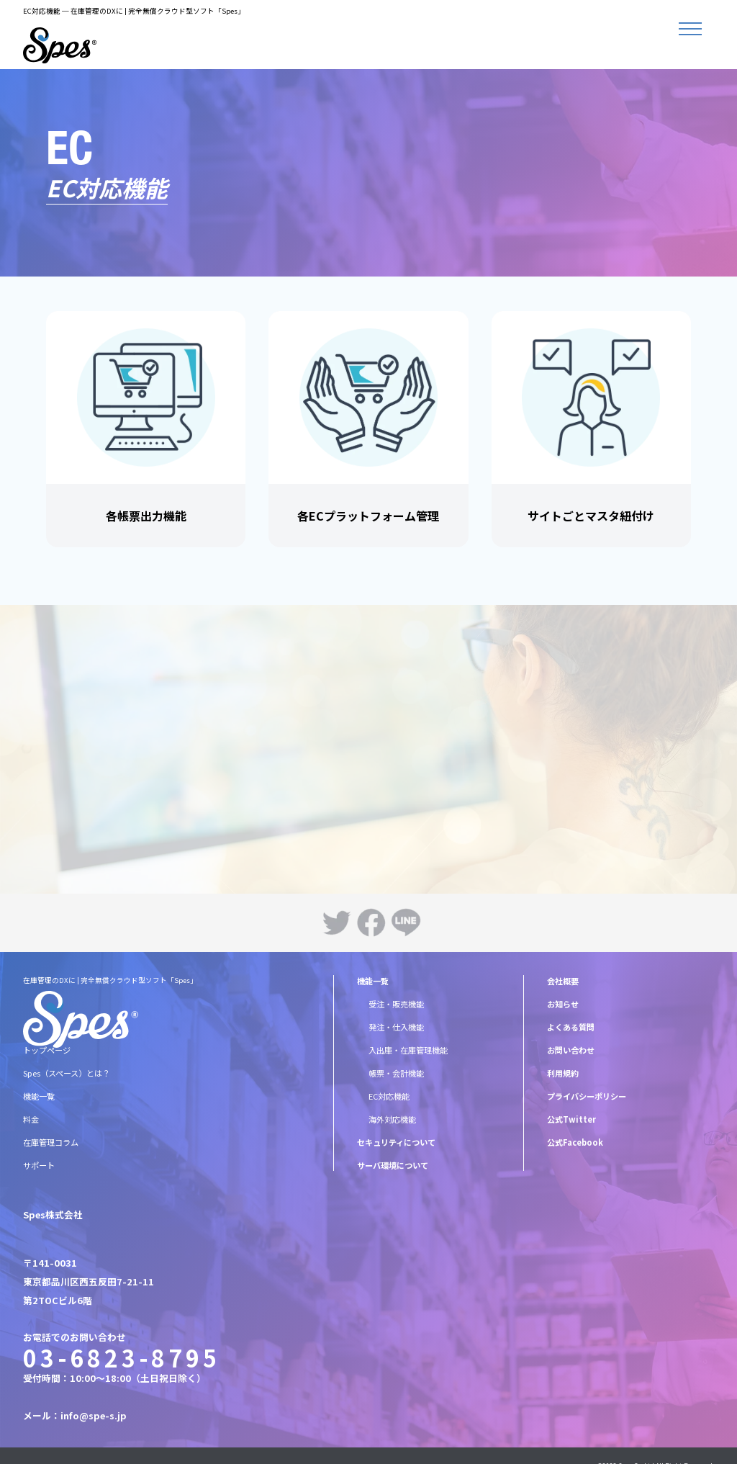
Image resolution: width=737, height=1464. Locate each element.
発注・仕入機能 (396, 1027)
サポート (39, 1165)
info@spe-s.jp (93, 1415)
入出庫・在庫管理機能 (408, 1050)
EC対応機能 (389, 1096)
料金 (31, 1119)
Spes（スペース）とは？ (66, 1073)
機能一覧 (39, 1096)
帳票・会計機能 (396, 1073)
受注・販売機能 (396, 1004)
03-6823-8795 (121, 1357)
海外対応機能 (392, 1119)
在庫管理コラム (50, 1142)
